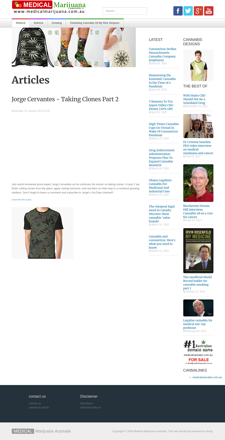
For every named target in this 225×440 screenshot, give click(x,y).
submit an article (39, 407)
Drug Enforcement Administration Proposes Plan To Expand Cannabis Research (162, 157)
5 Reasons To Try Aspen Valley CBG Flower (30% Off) (161, 105)
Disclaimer (86, 403)
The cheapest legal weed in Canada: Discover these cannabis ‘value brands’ (162, 214)
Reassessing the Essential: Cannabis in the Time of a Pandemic (162, 80)
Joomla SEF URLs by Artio (21, 200)
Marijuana (41, 431)
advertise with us (90, 407)
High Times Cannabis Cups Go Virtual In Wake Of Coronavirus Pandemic (164, 129)
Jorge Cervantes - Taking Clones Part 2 (65, 99)
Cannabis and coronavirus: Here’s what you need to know (162, 242)
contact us (35, 403)
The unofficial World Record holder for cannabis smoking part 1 (197, 282)
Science (38, 22)
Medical (20, 22)
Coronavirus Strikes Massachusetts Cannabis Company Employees (162, 54)
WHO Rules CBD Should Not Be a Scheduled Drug (194, 99)
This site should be (179, 431)
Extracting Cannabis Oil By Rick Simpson (94, 22)
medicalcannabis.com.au (207, 377)
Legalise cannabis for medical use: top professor (198, 324)
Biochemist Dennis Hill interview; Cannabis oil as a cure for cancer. (198, 211)
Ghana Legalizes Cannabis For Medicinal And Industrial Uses (160, 185)
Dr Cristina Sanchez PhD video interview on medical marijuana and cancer (198, 147)
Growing (57, 22)
